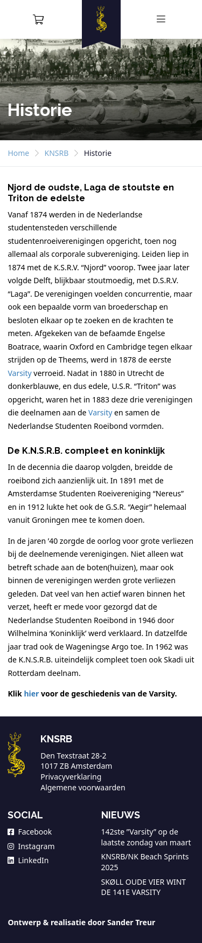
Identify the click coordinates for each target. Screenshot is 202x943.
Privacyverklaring (70, 776)
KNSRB (57, 153)
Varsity (19, 373)
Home (18, 153)
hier (31, 693)
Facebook (30, 831)
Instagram (31, 846)
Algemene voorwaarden (82, 787)
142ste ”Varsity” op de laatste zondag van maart (146, 837)
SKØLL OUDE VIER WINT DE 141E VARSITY (143, 887)
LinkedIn (28, 860)
